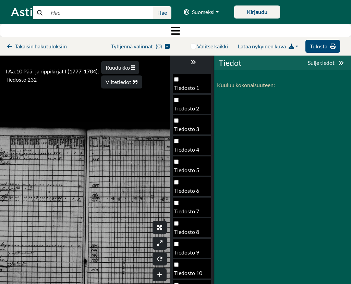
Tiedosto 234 (189, 213)
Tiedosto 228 (189, 89)
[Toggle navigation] (175, 30)
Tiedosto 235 (189, 233)
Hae (162, 12)
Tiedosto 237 (189, 275)
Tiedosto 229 (189, 110)
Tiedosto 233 (189, 192)
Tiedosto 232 (189, 172)
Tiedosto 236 (189, 254)
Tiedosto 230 (189, 131)
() (140, 46)
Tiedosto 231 (189, 151)
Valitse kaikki (212, 46)
